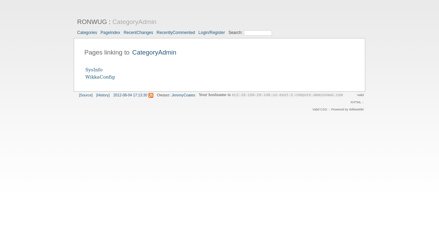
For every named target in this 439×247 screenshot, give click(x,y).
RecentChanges (138, 32)
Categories (87, 32)
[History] (103, 95)
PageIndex (110, 32)
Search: (236, 32)
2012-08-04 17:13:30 (130, 95)
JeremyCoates (183, 95)
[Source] (86, 95)
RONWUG (92, 21)
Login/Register (212, 32)
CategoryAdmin (134, 21)
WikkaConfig (100, 77)
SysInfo (94, 69)
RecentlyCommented (175, 32)
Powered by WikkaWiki (347, 109)
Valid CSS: (320, 109)
